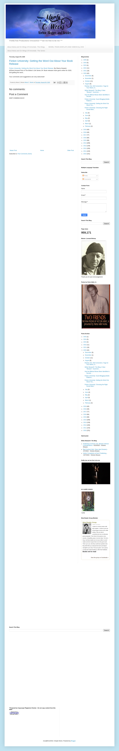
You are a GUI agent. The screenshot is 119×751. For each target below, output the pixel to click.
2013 (85, 146)
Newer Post (13, 150)
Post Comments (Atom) (25, 154)
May (86, 118)
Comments (86, 179)
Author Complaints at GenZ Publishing (94, 453)
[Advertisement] (26, 596)
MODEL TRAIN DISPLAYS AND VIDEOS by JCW (66, 47)
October (87, 81)
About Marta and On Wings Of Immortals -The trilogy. (26, 47)
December (88, 76)
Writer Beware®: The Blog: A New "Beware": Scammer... (95, 91)
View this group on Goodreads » (99, 557)
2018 (85, 132)
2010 (85, 154)
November (88, 78)
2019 (85, 129)
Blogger (73, 741)
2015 (85, 140)
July (86, 113)
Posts (85, 176)
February (88, 126)
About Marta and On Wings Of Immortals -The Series (26, 51)
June (86, 115)
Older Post (70, 150)
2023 (85, 65)
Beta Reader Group (89, 522)
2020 (85, 73)
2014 (85, 143)
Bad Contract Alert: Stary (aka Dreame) (95, 449)
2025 (85, 60)
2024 (85, 62)
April (86, 121)
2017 (85, 135)
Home (42, 150)
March (87, 123)
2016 (85, 138)
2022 (85, 68)
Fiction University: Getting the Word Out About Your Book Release (31, 68)
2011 (85, 151)
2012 (85, 148)
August (87, 84)
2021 (85, 70)
